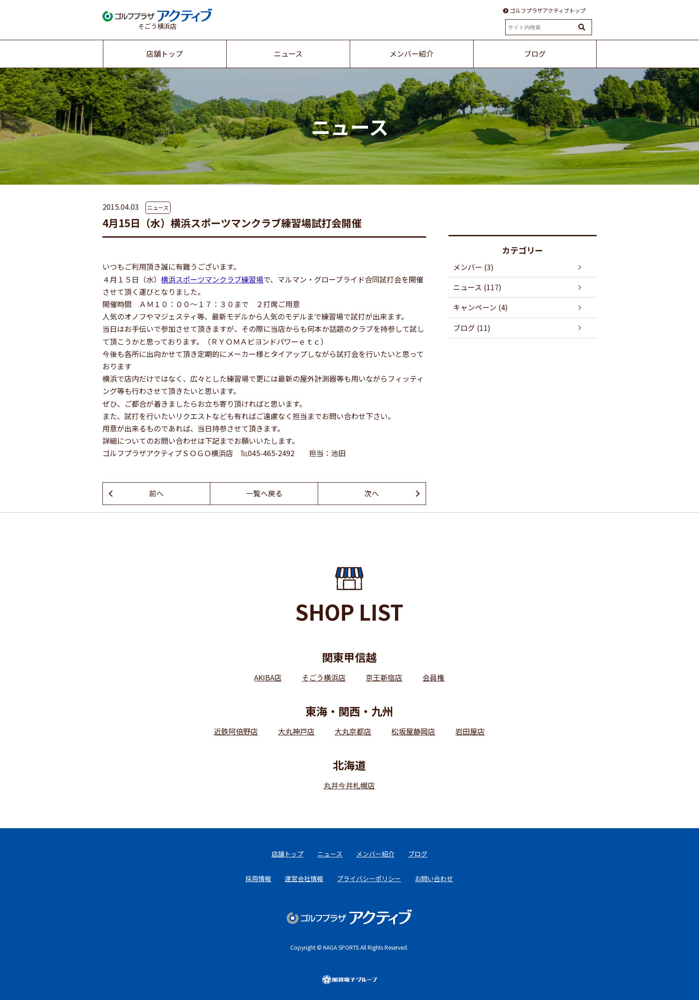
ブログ (417, 853)
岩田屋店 (470, 731)
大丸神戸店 (296, 731)
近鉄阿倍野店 (236, 731)
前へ (156, 493)
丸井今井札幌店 (349, 785)
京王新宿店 (384, 677)
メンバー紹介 (375, 853)
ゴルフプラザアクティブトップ (544, 10)
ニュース (158, 207)
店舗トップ (288, 853)
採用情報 (258, 878)
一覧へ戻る (264, 493)
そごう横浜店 (324, 677)
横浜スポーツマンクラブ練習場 (212, 279)
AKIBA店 (268, 677)
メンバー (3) (473, 266)
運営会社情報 (304, 878)
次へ (371, 493)
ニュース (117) (477, 287)
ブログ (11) (472, 327)
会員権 (433, 677)
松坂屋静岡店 (413, 731)
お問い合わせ (434, 878)
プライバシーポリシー (369, 878)
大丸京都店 (353, 731)
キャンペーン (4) (480, 307)
